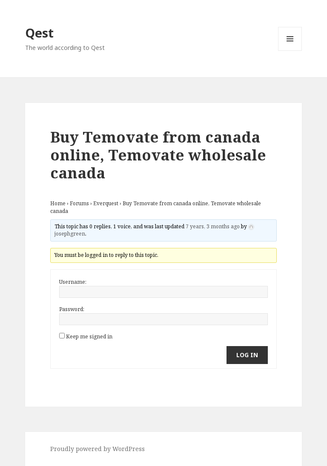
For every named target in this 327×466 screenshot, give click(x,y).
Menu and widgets (290, 50)
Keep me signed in (89, 336)
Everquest (105, 203)
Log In (247, 355)
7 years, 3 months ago (213, 226)
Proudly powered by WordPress (97, 449)
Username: (72, 281)
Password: (71, 309)
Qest (39, 32)
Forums (79, 203)
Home (58, 203)
